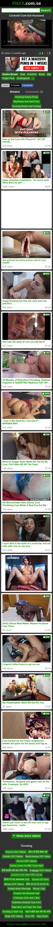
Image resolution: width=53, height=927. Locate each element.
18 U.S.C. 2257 (38, 924)
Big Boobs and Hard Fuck (26, 101)
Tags (17, 924)
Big (48, 74)
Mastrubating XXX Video (37, 856)
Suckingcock (23, 78)
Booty (42, 74)
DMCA (25, 924)
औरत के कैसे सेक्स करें (37, 852)
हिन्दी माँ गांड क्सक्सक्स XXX (16, 879)
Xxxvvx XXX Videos (26, 861)
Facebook (27, 85)
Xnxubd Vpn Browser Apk (26, 893)
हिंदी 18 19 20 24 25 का (37, 884)
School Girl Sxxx (40, 879)
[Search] (20, 10)
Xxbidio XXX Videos (13, 856)
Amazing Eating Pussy (26, 97)
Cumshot (31, 74)
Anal (22, 74)
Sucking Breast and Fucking (26, 106)
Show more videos (26, 835)
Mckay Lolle (39, 889)
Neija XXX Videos (14, 916)
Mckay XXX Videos (14, 884)
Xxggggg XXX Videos (40, 870)
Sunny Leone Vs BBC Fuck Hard (26, 866)
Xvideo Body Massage (19, 889)
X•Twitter (15, 85)
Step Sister (42, 916)
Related (15, 91)
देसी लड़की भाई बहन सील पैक (14, 870)
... (33, 78)
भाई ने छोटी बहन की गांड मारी (37, 912)
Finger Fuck (8, 78)
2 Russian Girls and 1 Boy (26, 898)
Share (5, 85)
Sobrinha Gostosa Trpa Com (26, 902)
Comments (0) (34, 91)
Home (10, 924)
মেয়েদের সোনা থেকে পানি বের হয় (26, 875)
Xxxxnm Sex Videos (16, 852)
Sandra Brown (10, 74)
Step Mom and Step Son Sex (26, 907)
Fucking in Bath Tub (13, 912)
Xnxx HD (29, 916)
